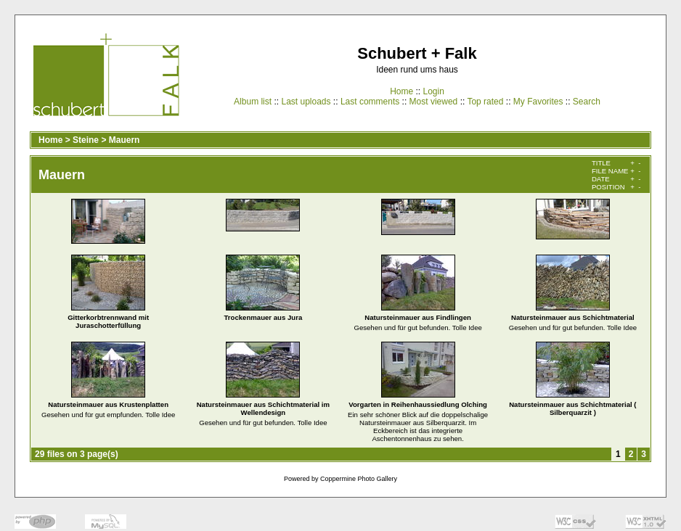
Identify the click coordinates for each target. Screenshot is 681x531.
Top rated (485, 101)
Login (433, 91)
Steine (86, 140)
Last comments (369, 101)
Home (401, 91)
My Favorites (538, 101)
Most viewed (433, 101)
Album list (253, 101)
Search (586, 101)
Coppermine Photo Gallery (358, 478)
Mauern (124, 140)
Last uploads (305, 101)
